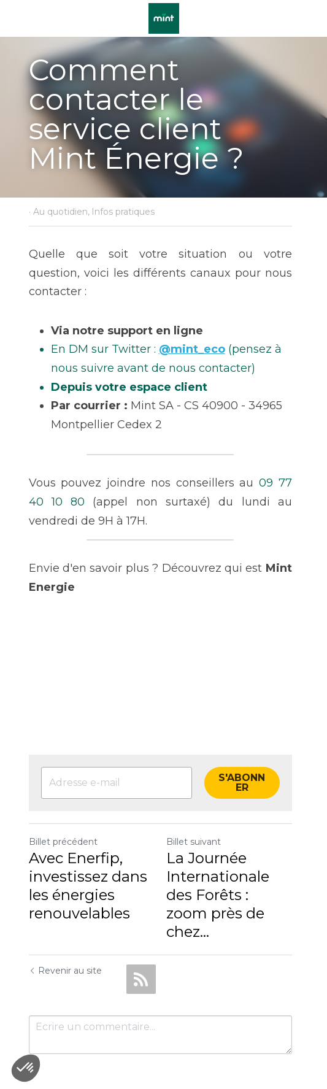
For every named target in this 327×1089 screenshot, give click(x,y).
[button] (25, 1068)
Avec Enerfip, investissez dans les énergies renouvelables (88, 866)
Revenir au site (65, 933)
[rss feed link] (141, 941)
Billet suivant (197, 822)
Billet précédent (63, 822)
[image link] (163, 17)
